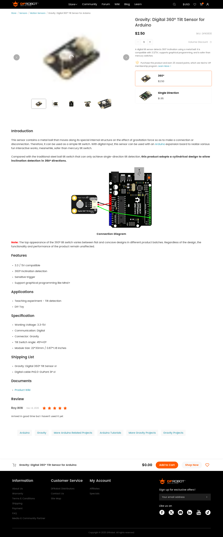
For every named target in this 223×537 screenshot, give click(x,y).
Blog (127, 4)
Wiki (117, 4)
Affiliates (95, 488)
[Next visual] (126, 57)
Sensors (23, 13)
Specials (94, 493)
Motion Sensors (37, 13)
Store (72, 4)
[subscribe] (207, 497)
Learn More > (164, 66)
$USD (186, 4)
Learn (138, 4)
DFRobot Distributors (62, 488)
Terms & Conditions (23, 498)
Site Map (56, 498)
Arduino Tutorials (110, 433)
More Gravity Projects (142, 433)
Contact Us (57, 493)
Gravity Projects (173, 433)
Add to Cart (167, 465)
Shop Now (192, 465)
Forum (106, 4)
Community (89, 4)
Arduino (160, 144)
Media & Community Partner (28, 518)
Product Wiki (22, 390)
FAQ (14, 513)
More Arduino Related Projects (73, 433)
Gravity (41, 433)
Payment (17, 508)
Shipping (17, 503)
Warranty (17, 493)
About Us (17, 488)
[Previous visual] (17, 57)
